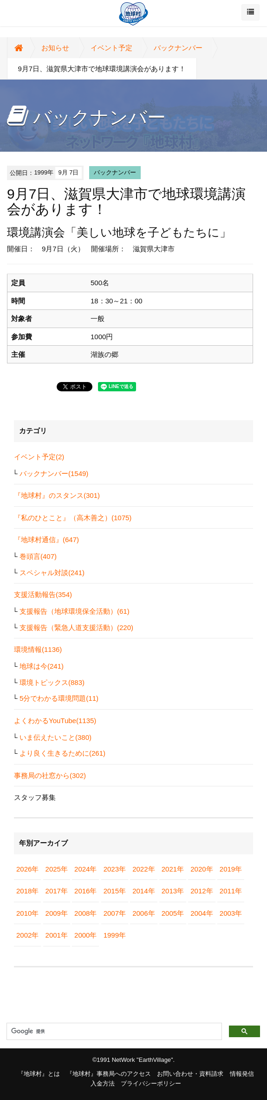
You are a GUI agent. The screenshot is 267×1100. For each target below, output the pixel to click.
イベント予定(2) (39, 457)
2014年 (143, 891)
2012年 (201, 891)
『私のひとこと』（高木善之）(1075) (72, 518)
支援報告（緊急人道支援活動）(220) (76, 627)
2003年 (231, 913)
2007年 (115, 913)
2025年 (57, 869)
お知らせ (55, 48)
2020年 (201, 869)
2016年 (85, 891)
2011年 (231, 891)
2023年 (115, 869)
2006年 (143, 913)
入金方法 (103, 1083)
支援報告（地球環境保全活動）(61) (75, 611)
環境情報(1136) (38, 649)
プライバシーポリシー (151, 1083)
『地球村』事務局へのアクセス (108, 1073)
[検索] (113, 1032)
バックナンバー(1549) (54, 473)
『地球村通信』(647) (46, 539)
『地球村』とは (39, 1073)
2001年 (57, 935)
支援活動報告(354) (43, 594)
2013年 (173, 891)
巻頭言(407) (38, 556)
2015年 (115, 891)
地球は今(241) (42, 666)
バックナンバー (178, 48)
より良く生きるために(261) (62, 753)
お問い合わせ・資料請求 (190, 1073)
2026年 (27, 869)
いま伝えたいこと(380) (55, 737)
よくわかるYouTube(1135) (55, 720)
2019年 (231, 869)
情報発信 (242, 1073)
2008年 (85, 913)
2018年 (27, 891)
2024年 (85, 869)
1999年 (115, 935)
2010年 (27, 913)
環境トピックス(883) (52, 682)
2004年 (201, 913)
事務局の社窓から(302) (50, 775)
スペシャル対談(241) (52, 573)
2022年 (143, 869)
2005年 (173, 913)
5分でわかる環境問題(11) (59, 698)
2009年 (57, 913)
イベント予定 (111, 48)
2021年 (173, 869)
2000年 (85, 935)
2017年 (57, 891)
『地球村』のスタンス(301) (57, 495)
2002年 (27, 935)
